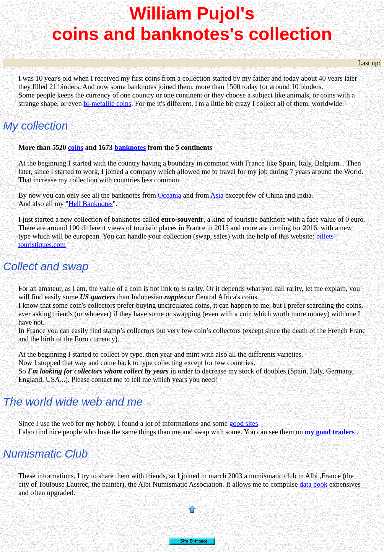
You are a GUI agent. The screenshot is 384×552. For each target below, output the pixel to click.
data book (313, 484)
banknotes (130, 147)
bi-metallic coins (107, 103)
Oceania (169, 195)
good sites (243, 423)
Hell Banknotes (90, 204)
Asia (216, 195)
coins (75, 147)
